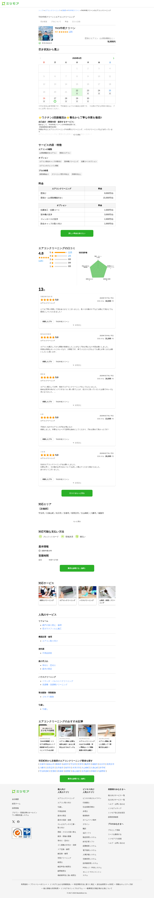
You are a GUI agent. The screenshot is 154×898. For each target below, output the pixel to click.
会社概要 (15, 799)
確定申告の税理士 (64, 867)
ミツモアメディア (115, 808)
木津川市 (76, 768)
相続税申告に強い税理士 (67, 875)
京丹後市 (60, 768)
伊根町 (93, 771)
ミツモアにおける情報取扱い (61, 884)
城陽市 (95, 764)
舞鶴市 (59, 764)
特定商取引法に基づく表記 (84, 884)
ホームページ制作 (89, 820)
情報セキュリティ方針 (124, 884)
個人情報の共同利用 (50, 888)
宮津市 (80, 764)
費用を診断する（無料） (77, 568)
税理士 (60, 862)
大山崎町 (85, 768)
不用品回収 (47, 653)
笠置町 (53, 771)
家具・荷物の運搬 (64, 836)
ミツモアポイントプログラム (72, 888)
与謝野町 (102, 771)
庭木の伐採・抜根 (64, 820)
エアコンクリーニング (52, 10)
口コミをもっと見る (77, 493)
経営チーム (16, 804)
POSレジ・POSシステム (92, 868)
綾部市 (66, 764)
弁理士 (85, 811)
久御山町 (94, 768)
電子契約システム (89, 850)
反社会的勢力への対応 (105, 884)
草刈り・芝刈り (49, 665)
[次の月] (114, 58)
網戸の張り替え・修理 (52, 625)
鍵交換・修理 (63, 854)
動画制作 (86, 816)
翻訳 (84, 829)
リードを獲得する (115, 834)
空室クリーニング (64, 858)
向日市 (102, 764)
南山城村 (76, 771)
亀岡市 (88, 764)
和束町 (61, 771)
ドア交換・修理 (63, 849)
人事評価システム (89, 855)
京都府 (63, 10)
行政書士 (86, 803)
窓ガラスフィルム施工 (52, 629)
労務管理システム (89, 859)
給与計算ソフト (89, 842)
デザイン (86, 824)
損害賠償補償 (113, 817)
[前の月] (40, 58)
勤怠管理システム (89, 837)
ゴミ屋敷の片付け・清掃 (67, 845)
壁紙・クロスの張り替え (67, 832)
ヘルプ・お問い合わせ (116, 804)
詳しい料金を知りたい (77, 233)
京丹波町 (85, 771)
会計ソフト (87, 833)
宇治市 (73, 764)
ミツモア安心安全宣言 (116, 813)
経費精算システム (89, 846)
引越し (45, 709)
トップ (40, 10)
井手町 (103, 768)
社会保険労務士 (89, 807)
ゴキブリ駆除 (48, 697)
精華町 (68, 771)
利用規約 (24, 884)
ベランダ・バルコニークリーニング (57, 681)
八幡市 (42, 768)
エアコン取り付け (50, 641)
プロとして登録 (114, 830)
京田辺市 (50, 768)
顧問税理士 (62, 871)
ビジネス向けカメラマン (92, 798)
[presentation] (43, 21)
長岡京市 (110, 764)
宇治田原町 (44, 771)
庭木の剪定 (47, 669)
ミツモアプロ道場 (115, 839)
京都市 (42, 764)
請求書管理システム (90, 863)
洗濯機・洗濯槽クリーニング (54, 685)
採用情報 (15, 808)
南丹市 (68, 768)
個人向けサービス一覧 (116, 795)
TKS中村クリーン (73, 10)
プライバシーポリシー (38, 884)
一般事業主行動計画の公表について (98, 888)
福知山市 (50, 764)
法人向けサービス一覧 (116, 800)
